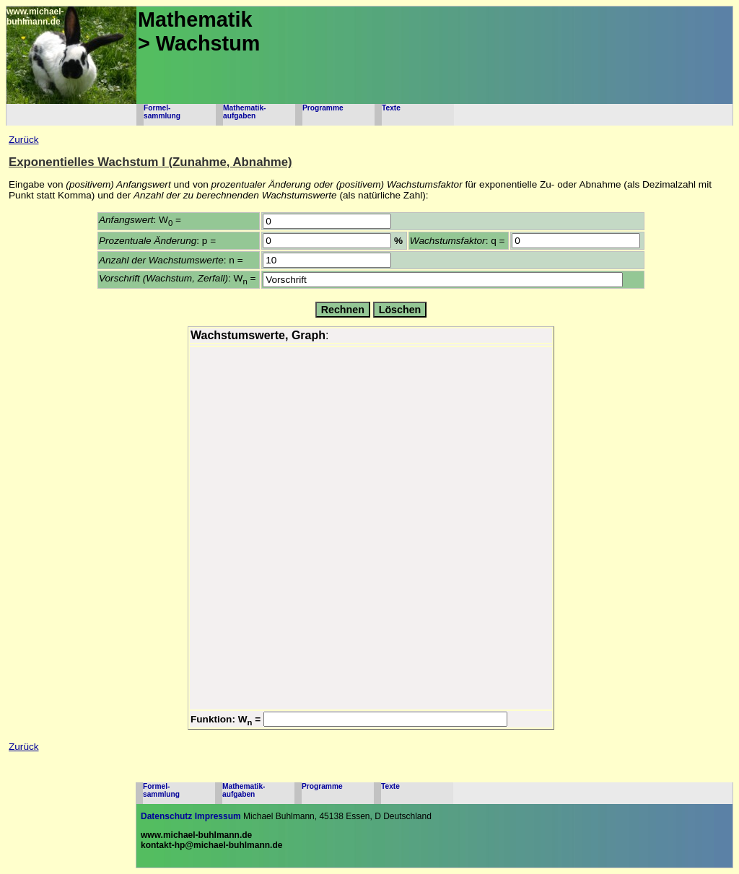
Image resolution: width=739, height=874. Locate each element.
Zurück (24, 139)
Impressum (218, 816)
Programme (323, 108)
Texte (391, 108)
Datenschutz (166, 816)
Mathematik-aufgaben (244, 112)
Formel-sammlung (162, 112)
